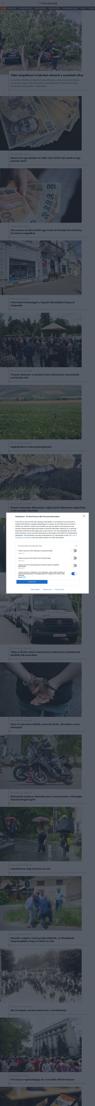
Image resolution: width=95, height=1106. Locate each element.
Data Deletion (35, 589)
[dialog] (47, 553)
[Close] (85, 517)
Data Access (47, 589)
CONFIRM (32, 582)
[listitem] (47, 546)
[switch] (74, 550)
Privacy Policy (59, 589)
